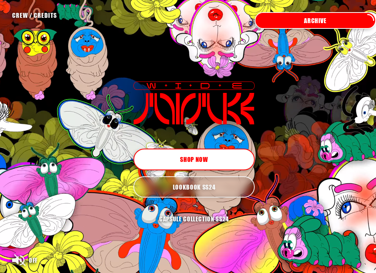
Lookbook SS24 (194, 187)
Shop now (194, 159)
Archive (339, 20)
